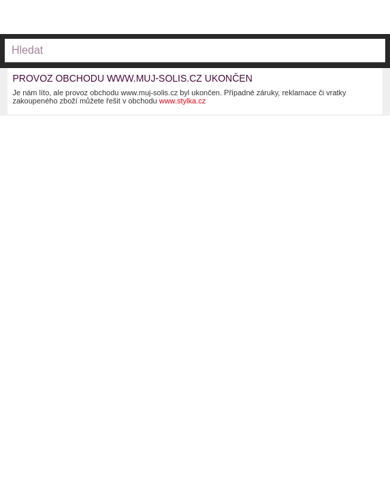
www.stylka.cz (182, 101)
